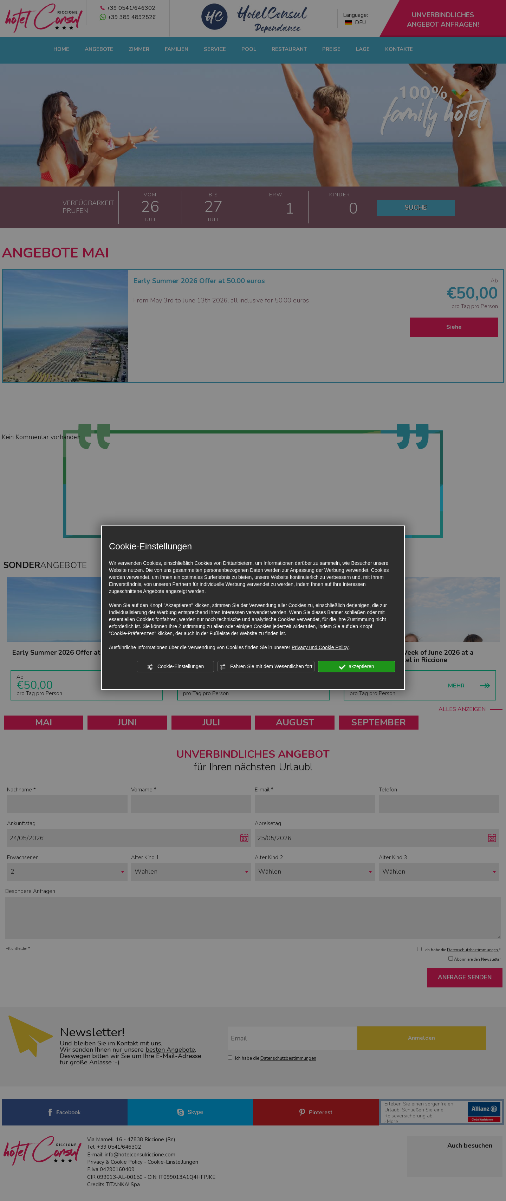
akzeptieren (356, 667)
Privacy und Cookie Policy (320, 647)
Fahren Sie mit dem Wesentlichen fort (266, 667)
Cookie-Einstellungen (175, 667)
